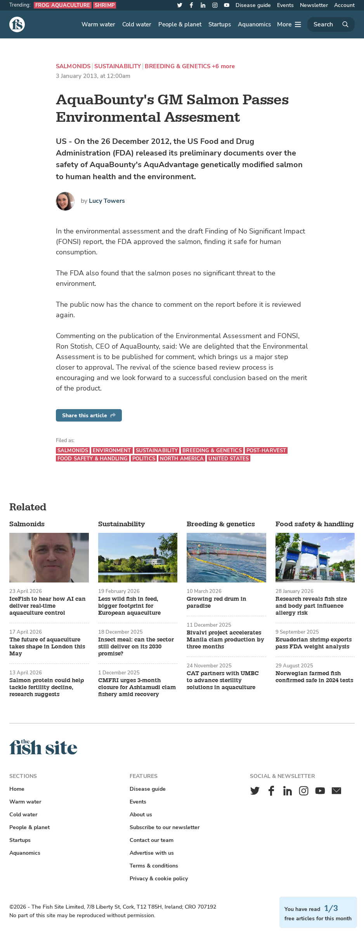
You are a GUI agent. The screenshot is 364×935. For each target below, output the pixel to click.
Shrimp (104, 5)
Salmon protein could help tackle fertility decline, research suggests (46, 687)
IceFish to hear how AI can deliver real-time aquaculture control (47, 606)
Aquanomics (254, 24)
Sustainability (117, 66)
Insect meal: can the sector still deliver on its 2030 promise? (136, 646)
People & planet (179, 24)
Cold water (136, 24)
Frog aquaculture (62, 5)
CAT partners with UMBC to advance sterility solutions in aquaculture (223, 680)
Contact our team (151, 840)
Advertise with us (152, 853)
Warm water (98, 24)
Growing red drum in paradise (216, 603)
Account (344, 5)
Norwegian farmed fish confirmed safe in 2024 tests (314, 677)
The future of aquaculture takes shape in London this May (47, 646)
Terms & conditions (154, 865)
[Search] (331, 24)
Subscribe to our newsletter (164, 827)
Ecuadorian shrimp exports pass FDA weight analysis (314, 643)
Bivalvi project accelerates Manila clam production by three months (225, 639)
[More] (289, 24)
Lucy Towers (107, 201)
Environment (112, 450)
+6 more (223, 66)
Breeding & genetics (177, 66)
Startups (219, 24)
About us (141, 814)
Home (16, 789)
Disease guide (253, 5)
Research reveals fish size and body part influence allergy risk (311, 606)
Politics (143, 458)
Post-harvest (266, 450)
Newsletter (314, 5)
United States (228, 458)
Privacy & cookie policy (159, 878)
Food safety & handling (92, 458)
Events (285, 5)
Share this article (89, 415)
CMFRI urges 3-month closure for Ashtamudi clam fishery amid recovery (137, 687)
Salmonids (73, 66)
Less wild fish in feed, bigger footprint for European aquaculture (129, 606)
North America (182, 458)
